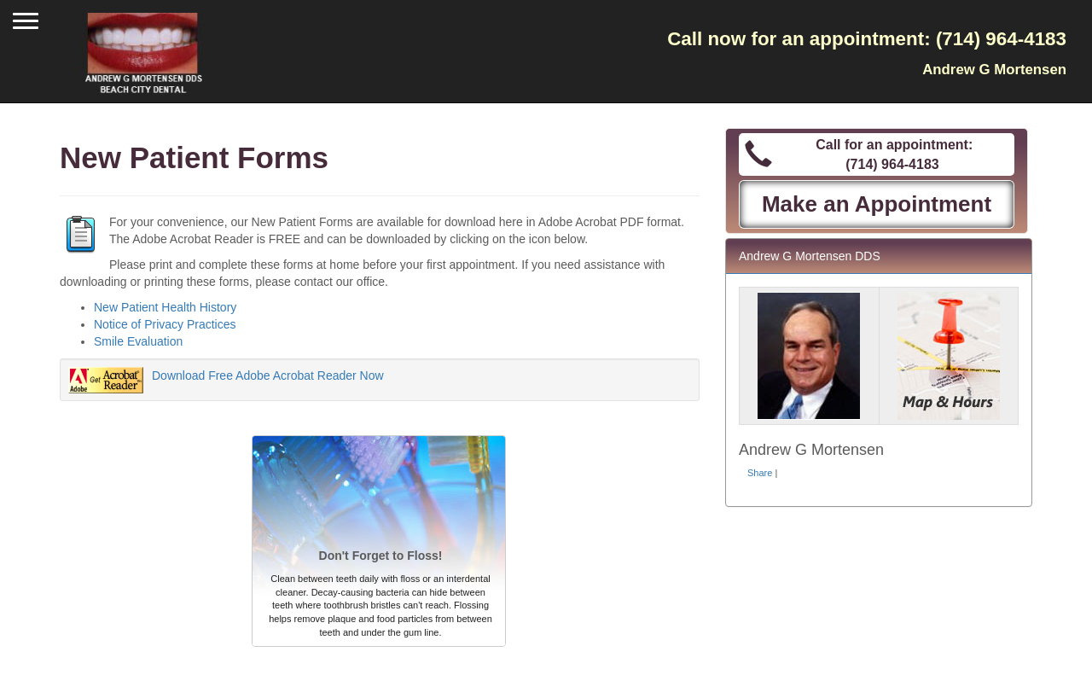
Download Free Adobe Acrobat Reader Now (268, 375)
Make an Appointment (876, 204)
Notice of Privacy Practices (165, 324)
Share (759, 473)
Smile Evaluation (138, 341)
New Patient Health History (165, 307)
